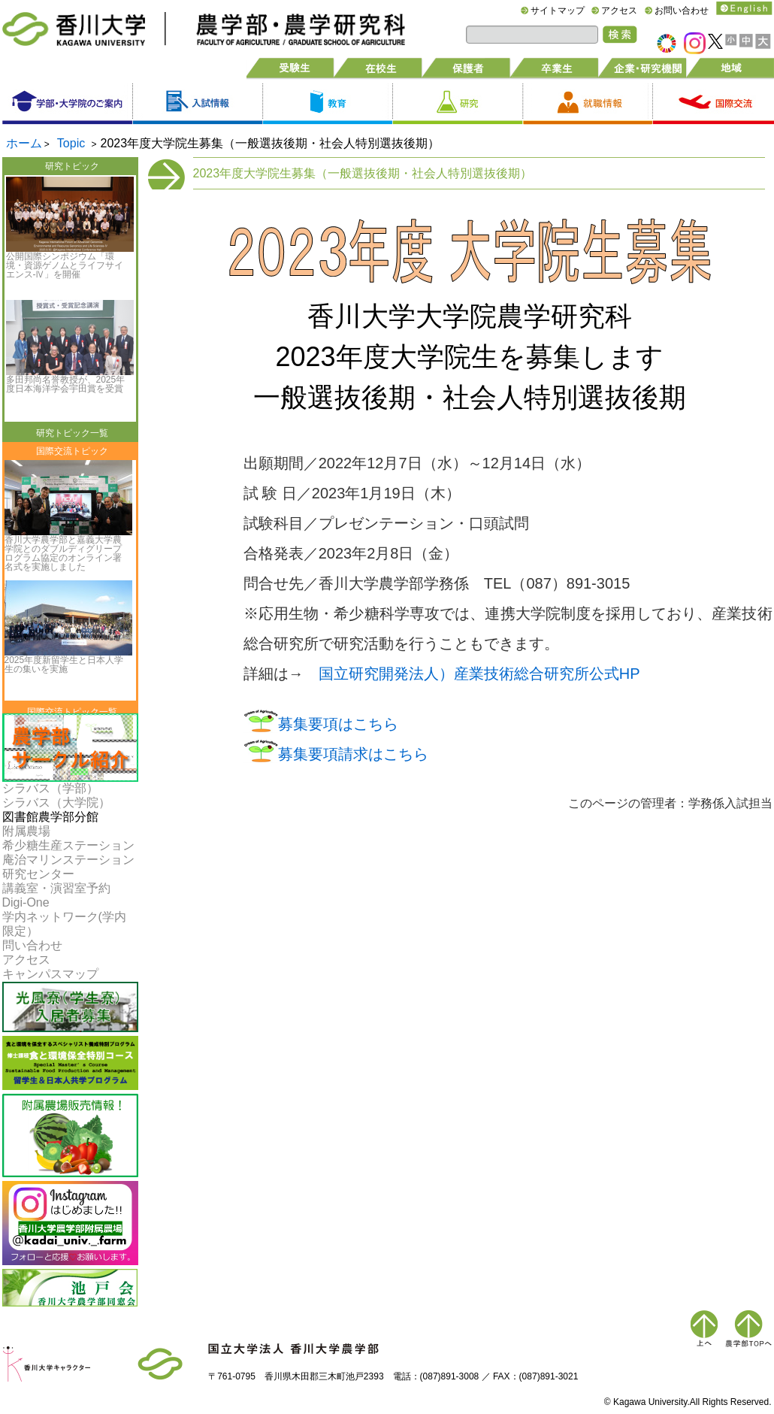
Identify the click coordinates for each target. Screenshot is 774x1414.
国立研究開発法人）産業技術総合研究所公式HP (479, 673)
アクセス (619, 10)
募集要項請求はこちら (353, 754)
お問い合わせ (682, 10)
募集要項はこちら (338, 724)
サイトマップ (558, 10)
